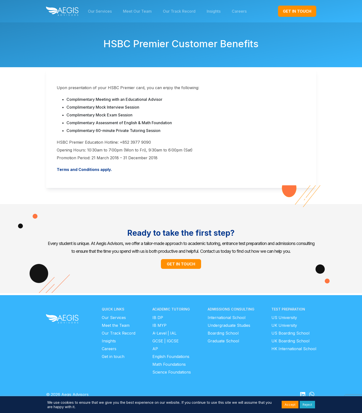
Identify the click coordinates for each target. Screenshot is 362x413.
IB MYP (159, 325)
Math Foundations (169, 364)
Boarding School (223, 333)
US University (284, 317)
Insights (109, 340)
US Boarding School (290, 333)
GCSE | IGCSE (165, 340)
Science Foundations (171, 372)
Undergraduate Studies (229, 325)
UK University (284, 325)
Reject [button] (307, 404)
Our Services (114, 317)
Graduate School (223, 340)
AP (155, 348)
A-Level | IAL (164, 333)
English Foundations (170, 356)
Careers (109, 348)
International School (226, 317)
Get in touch (113, 356)
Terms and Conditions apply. (84, 169)
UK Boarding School (290, 340)
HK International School (293, 348)
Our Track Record (118, 333)
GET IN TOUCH (297, 11)
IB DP (157, 317)
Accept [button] (290, 404)
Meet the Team (116, 325)
